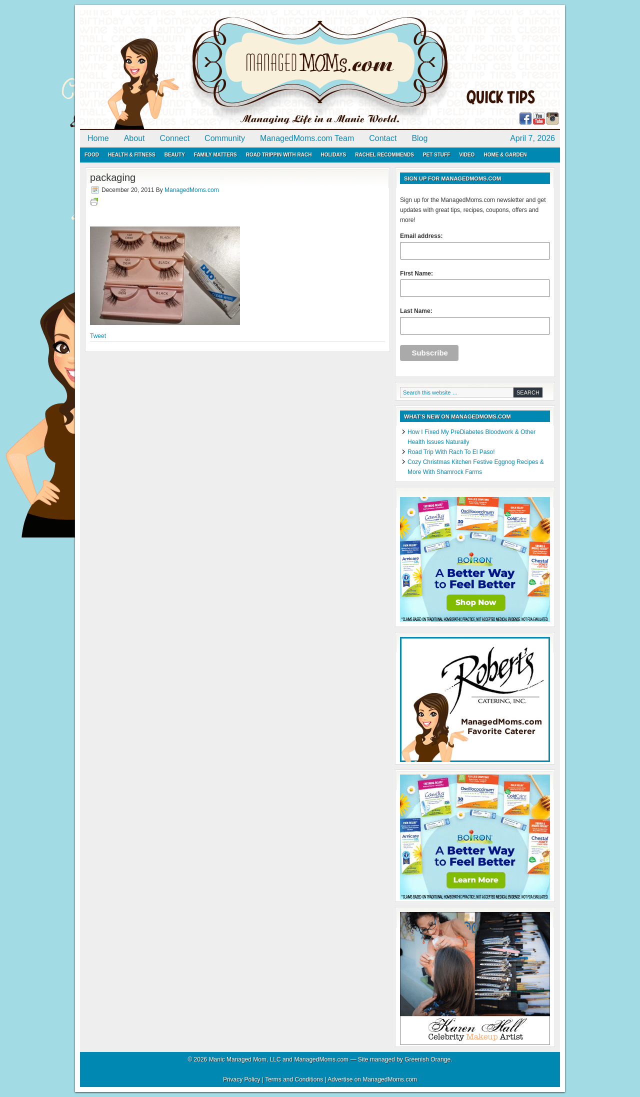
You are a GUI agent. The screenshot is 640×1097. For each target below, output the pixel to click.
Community (224, 138)
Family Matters (215, 155)
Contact (382, 138)
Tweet (98, 336)
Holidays (333, 155)
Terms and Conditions (294, 1079)
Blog (420, 138)
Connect (175, 138)
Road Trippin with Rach (279, 155)
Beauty (174, 155)
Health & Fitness (132, 155)
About (134, 138)
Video (466, 155)
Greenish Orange (427, 1059)
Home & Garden (505, 155)
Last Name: (475, 321)
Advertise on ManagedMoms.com (372, 1079)
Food (91, 155)
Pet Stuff (436, 155)
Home (98, 138)
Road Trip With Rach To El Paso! (451, 452)
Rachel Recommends (384, 155)
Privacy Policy (241, 1079)
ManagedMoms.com (195, 70)
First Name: (475, 283)
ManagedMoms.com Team (307, 138)
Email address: (475, 246)
